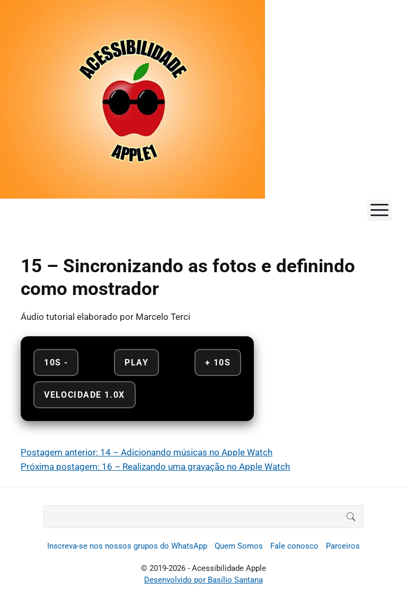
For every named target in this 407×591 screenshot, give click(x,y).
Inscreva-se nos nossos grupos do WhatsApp (127, 546)
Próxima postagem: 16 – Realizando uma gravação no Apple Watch (155, 466)
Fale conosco (294, 546)
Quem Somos (239, 546)
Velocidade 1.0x (84, 395)
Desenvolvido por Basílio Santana (203, 580)
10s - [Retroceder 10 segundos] (56, 362)
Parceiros (343, 546)
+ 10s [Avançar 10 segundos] (218, 362)
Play (136, 362)
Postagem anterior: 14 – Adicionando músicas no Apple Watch (146, 452)
